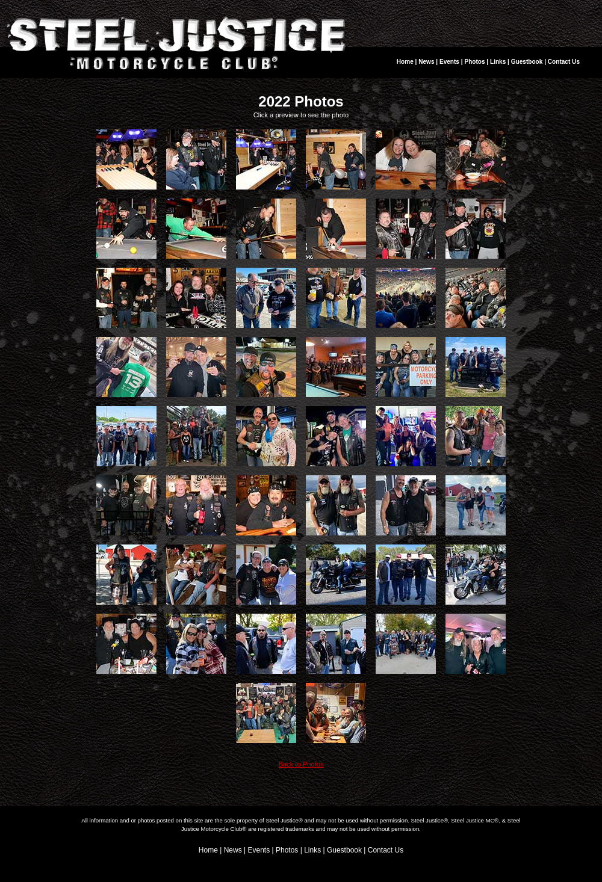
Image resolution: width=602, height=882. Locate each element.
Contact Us (564, 61)
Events (449, 61)
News (426, 61)
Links (498, 61)
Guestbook (527, 61)
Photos (474, 61)
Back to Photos (300, 764)
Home (405, 61)
